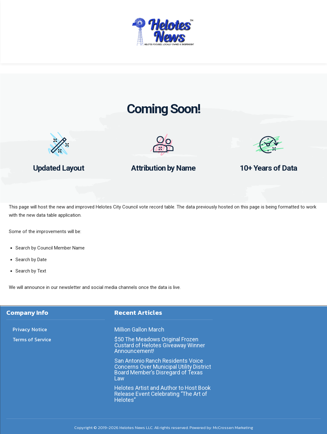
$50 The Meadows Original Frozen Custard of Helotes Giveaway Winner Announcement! (160, 344)
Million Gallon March (139, 329)
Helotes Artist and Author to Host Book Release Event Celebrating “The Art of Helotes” (162, 391)
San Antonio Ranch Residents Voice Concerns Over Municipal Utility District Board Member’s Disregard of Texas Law (163, 367)
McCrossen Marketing (233, 425)
